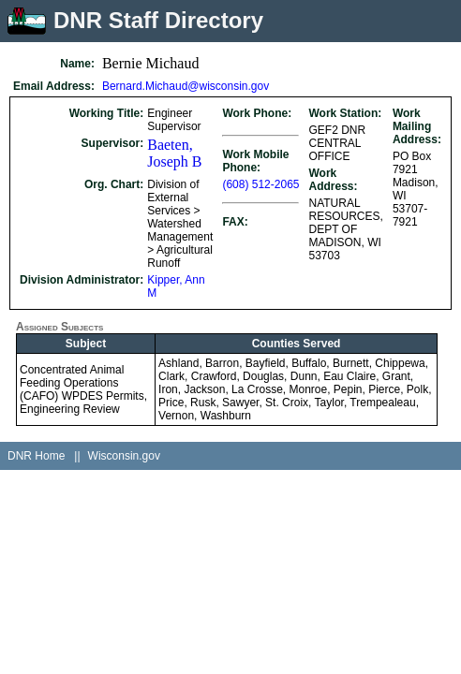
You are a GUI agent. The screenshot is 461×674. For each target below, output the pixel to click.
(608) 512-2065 (260, 184)
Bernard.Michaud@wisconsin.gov (185, 86)
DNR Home (36, 455)
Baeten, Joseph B (174, 153)
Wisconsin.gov (124, 455)
